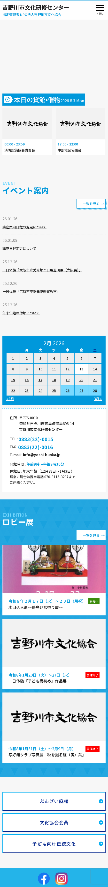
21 (95, 379)
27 (81, 390)
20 (81, 379)
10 (40, 369)
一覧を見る (91, 203)
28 (95, 390)
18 (54, 379)
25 (54, 390)
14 (95, 369)
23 (27, 390)
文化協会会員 (54, 822)
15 (13, 379)
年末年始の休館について (21, 312)
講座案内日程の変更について (24, 226)
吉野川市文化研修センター (35, 7)
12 (67, 369)
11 (54, 369)
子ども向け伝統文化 (54, 843)
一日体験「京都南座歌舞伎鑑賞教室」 (31, 291)
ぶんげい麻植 (54, 801)
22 (13, 390)
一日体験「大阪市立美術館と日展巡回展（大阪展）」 (42, 269)
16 (27, 379)
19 (67, 379)
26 (67, 390)
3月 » (98, 398)
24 (40, 390)
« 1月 (10, 398)
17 (40, 379)
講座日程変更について (19, 248)
